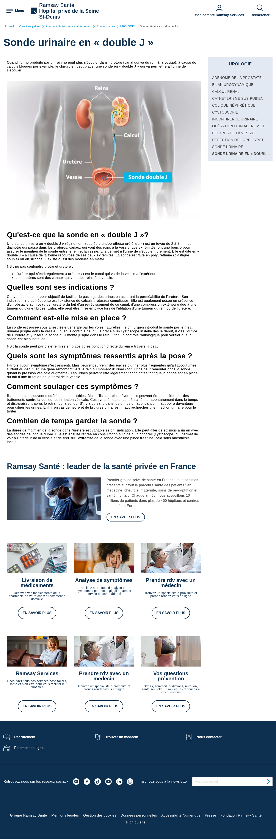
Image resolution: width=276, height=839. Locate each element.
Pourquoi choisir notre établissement (68, 26)
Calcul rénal (225, 91)
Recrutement (24, 737)
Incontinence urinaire (235, 119)
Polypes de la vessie (233, 133)
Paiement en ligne (29, 748)
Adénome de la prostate (237, 78)
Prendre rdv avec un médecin (171, 582)
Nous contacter (208, 737)
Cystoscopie (225, 112)
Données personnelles (139, 815)
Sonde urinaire (227, 147)
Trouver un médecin (121, 737)
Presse (210, 815)
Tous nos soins (106, 26)
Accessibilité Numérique (181, 815)
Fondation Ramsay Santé (241, 815)
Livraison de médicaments (36, 582)
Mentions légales (65, 815)
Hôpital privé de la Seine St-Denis (69, 14)
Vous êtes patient (30, 26)
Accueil (9, 26)
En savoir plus (125, 517)
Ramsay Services (37, 673)
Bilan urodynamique (233, 85)
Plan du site (135, 822)
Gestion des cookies (99, 815)
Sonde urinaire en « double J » (243, 154)
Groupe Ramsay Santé (28, 815)
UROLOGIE (127, 26)
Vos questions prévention (170, 675)
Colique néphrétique (234, 105)
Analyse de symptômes (104, 580)
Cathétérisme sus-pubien (237, 98)
